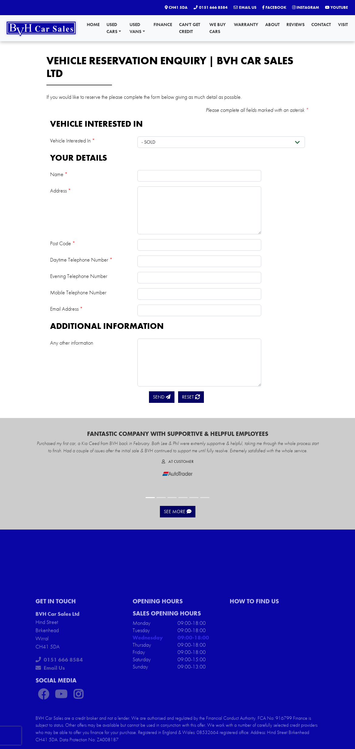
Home (93, 25)
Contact (321, 25)
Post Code (62, 243)
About (272, 25)
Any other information (71, 342)
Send (162, 397)
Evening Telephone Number (78, 276)
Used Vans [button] (137, 28)
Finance (163, 25)
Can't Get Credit (189, 28)
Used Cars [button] (113, 28)
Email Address (66, 308)
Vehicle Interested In (72, 140)
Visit (343, 25)
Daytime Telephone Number (81, 259)
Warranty (246, 25)
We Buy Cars (217, 28)
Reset (191, 397)
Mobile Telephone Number (78, 292)
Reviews (295, 25)
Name (59, 174)
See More (177, 511)
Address (60, 190)
